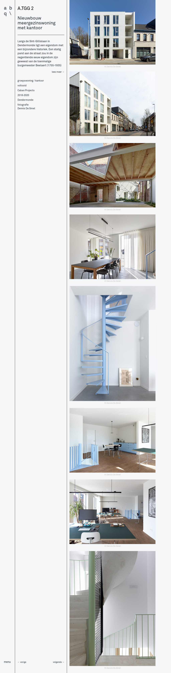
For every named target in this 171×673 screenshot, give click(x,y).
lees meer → (58, 72)
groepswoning (25, 81)
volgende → (58, 662)
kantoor (39, 81)
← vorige (22, 662)
